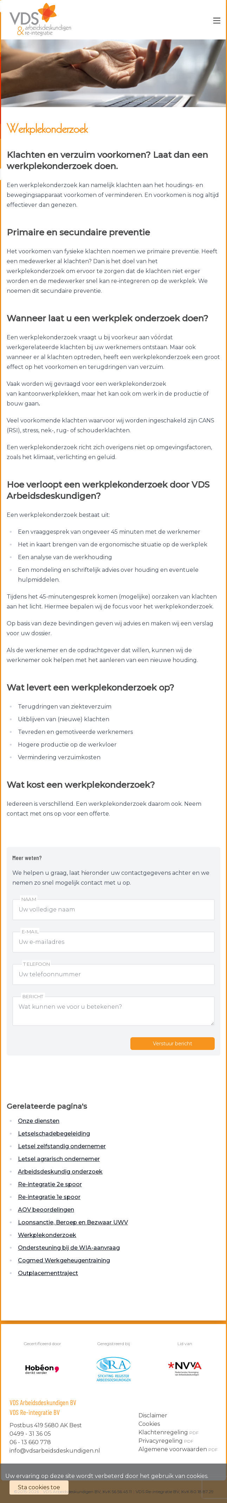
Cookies (149, 1424)
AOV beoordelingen (46, 1209)
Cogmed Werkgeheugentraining (64, 1260)
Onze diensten (38, 1121)
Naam (28, 899)
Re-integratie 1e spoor (49, 1197)
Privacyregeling (165, 1440)
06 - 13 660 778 (30, 1442)
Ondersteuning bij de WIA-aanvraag (69, 1247)
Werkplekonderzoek (47, 1235)
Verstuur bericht (172, 1043)
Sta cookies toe (39, 1487)
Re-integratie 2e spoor (50, 1184)
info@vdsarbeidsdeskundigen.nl (54, 1450)
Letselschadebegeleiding (54, 1133)
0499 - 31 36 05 (30, 1433)
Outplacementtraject (48, 1273)
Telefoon (36, 964)
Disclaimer (152, 1415)
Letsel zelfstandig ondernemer (62, 1146)
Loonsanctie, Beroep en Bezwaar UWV (73, 1222)
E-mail (29, 932)
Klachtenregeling (168, 1432)
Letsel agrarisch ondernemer (59, 1159)
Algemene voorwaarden (178, 1449)
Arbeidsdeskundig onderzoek (60, 1171)
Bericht (33, 997)
